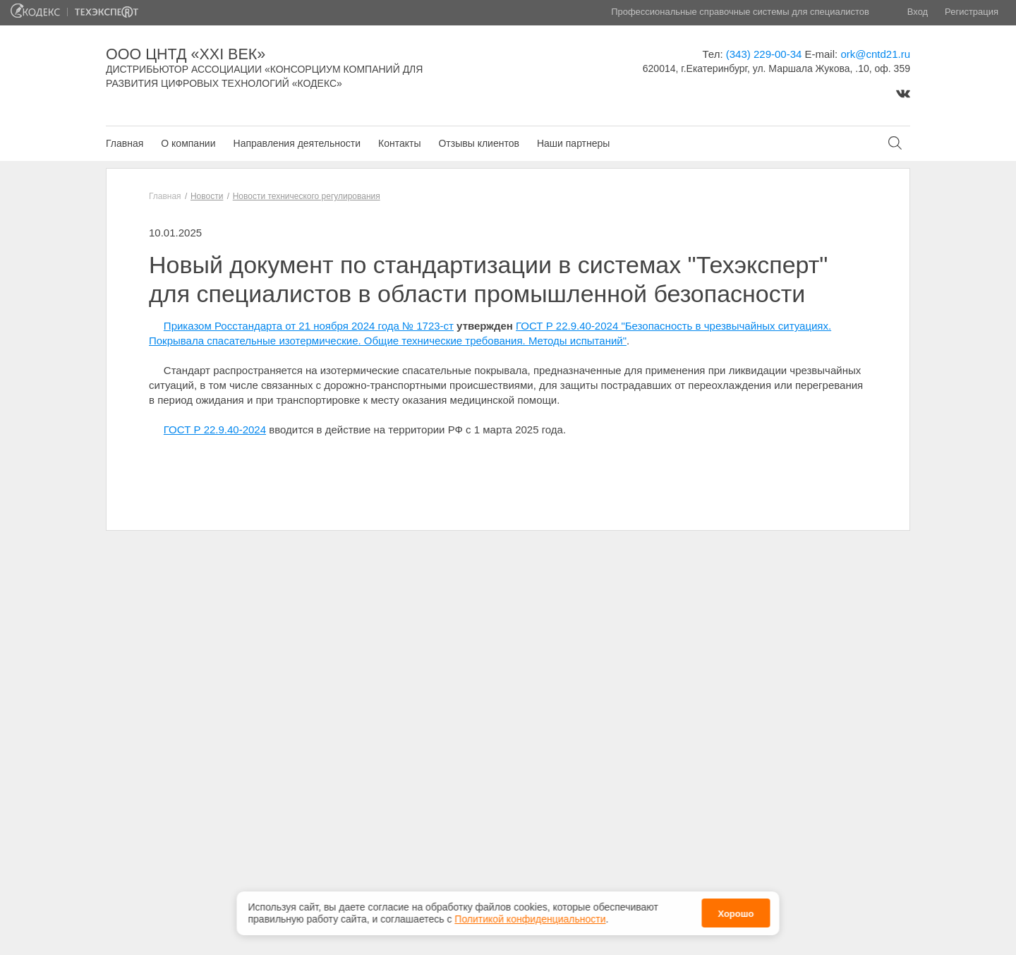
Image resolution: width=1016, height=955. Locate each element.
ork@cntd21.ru (875, 54)
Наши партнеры (573, 143)
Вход (917, 11)
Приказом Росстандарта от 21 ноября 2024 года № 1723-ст (309, 326)
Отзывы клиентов (478, 143)
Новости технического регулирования (306, 196)
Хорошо (736, 910)
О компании (188, 143)
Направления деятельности (297, 143)
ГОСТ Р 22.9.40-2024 (215, 430)
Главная (124, 143)
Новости (206, 196)
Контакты (399, 143)
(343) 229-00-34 (764, 54)
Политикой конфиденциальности (529, 914)
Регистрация (971, 11)
